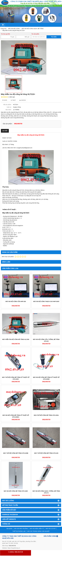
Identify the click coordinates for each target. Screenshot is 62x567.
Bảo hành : (9, 109)
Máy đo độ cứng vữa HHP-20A (16, 301)
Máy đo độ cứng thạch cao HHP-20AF (46, 301)
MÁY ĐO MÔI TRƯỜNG (21, 528)
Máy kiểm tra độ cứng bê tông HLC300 (15, 339)
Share (4, 100)
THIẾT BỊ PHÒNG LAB (18, 531)
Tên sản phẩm (35, 34)
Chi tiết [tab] (4, 130)
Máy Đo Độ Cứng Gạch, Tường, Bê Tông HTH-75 (46, 492)
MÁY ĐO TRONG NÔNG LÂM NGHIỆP (38, 531)
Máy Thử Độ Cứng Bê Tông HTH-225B (15, 453)
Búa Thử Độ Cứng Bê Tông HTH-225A (46, 415)
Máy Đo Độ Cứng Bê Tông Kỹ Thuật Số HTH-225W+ (16, 416)
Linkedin (23, 100)
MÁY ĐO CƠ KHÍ (50, 528)
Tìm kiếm (54, 37)
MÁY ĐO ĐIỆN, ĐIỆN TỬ (37, 528)
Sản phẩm (9, 528)
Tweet (13, 100)
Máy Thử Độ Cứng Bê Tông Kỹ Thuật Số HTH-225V (15, 378)
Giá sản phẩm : (8, 123)
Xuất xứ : (9, 107)
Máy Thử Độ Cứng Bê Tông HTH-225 (46, 453)
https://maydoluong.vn (14, 548)
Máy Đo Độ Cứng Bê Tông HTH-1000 (16, 491)
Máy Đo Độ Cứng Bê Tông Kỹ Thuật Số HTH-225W (46, 378)
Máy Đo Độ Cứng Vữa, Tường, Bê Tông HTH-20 (46, 340)
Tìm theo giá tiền (5, 34)
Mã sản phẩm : (7, 104)
